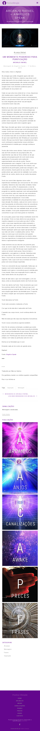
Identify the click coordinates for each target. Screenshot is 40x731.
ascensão (24, 721)
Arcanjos (7, 646)
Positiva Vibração (20, 695)
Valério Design (25, 728)
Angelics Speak (11, 354)
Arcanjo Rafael (20, 52)
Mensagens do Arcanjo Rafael (16, 394)
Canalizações (20, 705)
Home (20, 698)
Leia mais (6, 414)
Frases (6, 652)
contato (20, 716)
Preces (19, 710)
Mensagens (8, 649)
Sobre (19, 713)
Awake (19, 703)
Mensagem (21, 387)
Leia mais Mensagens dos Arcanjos (21, 396)
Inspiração (10, 387)
